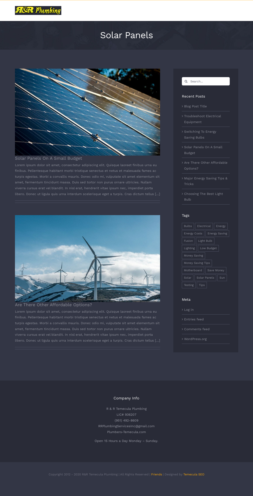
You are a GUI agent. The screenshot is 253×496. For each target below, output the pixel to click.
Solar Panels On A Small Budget (48, 158)
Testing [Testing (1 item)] (189, 285)
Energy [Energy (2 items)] (221, 226)
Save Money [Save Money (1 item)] (215, 270)
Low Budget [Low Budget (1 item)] (208, 248)
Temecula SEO (193, 483)
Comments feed (197, 329)
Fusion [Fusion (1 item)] (188, 241)
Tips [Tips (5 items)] (202, 285)
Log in (189, 310)
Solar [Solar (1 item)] (187, 277)
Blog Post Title (195, 106)
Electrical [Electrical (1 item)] (204, 226)
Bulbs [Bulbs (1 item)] (188, 226)
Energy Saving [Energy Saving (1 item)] (217, 233)
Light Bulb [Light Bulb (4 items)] (205, 241)
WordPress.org (195, 339)
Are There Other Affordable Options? (53, 304)
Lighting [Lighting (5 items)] (189, 248)
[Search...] (206, 81)
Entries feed (194, 319)
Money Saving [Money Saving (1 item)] (193, 255)
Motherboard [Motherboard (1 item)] (193, 270)
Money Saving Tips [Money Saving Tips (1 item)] (197, 263)
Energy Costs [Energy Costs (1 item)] (193, 233)
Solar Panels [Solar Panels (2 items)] (205, 277)
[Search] (186, 81)
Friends (156, 483)
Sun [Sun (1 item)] (222, 277)
